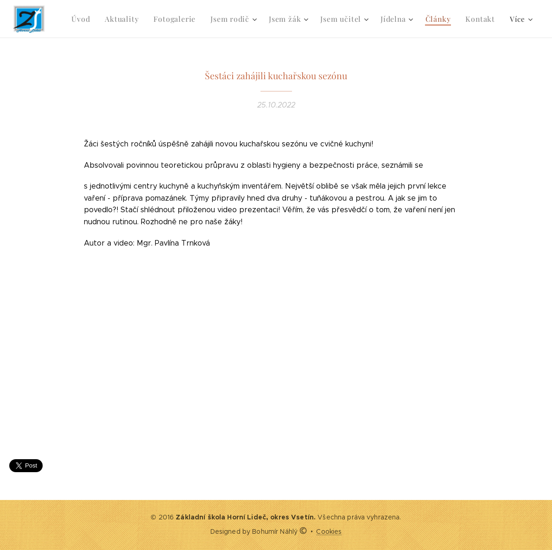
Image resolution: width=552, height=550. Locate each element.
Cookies (329, 531)
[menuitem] (95, 19)
